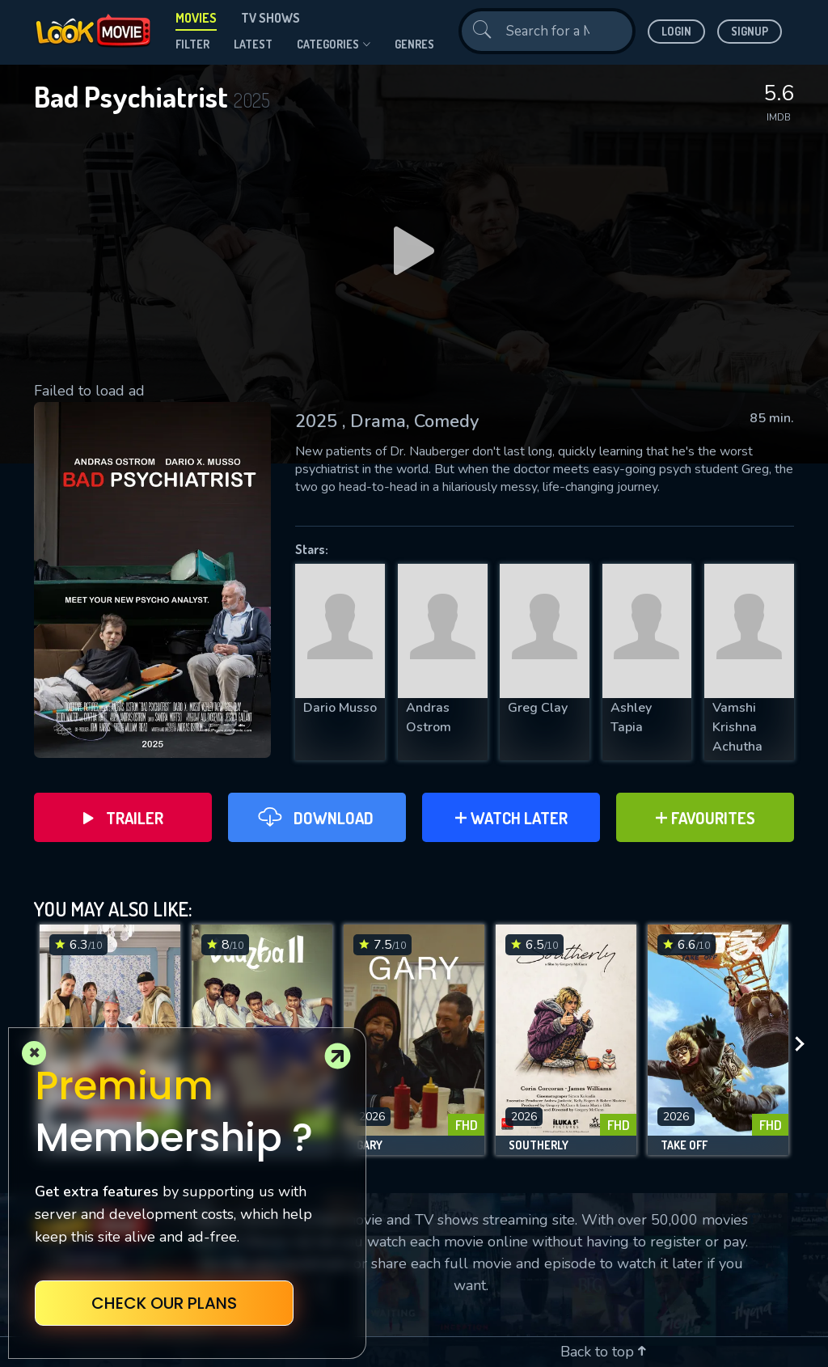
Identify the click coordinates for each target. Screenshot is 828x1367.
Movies (196, 18)
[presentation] (804, 1044)
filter (192, 44)
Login (676, 31)
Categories (333, 44)
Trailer (123, 817)
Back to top (603, 1351)
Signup (749, 31)
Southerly (538, 1145)
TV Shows (270, 18)
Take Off (684, 1145)
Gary (369, 1145)
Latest (253, 44)
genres (414, 44)
